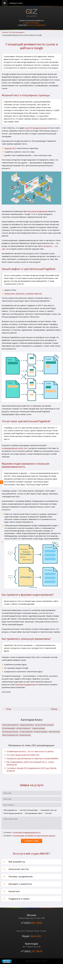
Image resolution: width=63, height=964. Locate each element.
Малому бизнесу (25, 735)
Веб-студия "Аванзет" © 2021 (36, 961)
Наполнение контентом (10, 732)
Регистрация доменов (12, 813)
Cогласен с (21, 832)
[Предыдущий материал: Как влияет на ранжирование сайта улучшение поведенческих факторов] (8, 709)
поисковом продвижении (37, 211)
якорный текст (10, 148)
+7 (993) (31, 951)
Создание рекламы (38, 728)
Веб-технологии (54, 732)
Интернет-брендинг (41, 732)
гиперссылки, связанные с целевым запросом (23, 293)
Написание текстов (48, 810)
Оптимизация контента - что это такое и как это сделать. (30, 751)
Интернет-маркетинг (23, 728)
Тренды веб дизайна (27, 725)
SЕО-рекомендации (8, 728)
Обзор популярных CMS (10, 735)
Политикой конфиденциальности (26, 832)
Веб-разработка (9, 810)
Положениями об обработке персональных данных (34, 835)
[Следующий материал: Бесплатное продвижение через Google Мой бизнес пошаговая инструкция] (54, 709)
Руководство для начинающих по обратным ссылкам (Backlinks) (32, 758)
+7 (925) (31, 922)
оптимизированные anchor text (14, 448)
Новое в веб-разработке (10, 725)
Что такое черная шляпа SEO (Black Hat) (22, 755)
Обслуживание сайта (32, 813)
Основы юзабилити (26, 732)
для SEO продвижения (35, 128)
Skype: (31, 936)
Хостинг (47, 813)
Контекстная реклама (28, 810)
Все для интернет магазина (44, 725)
